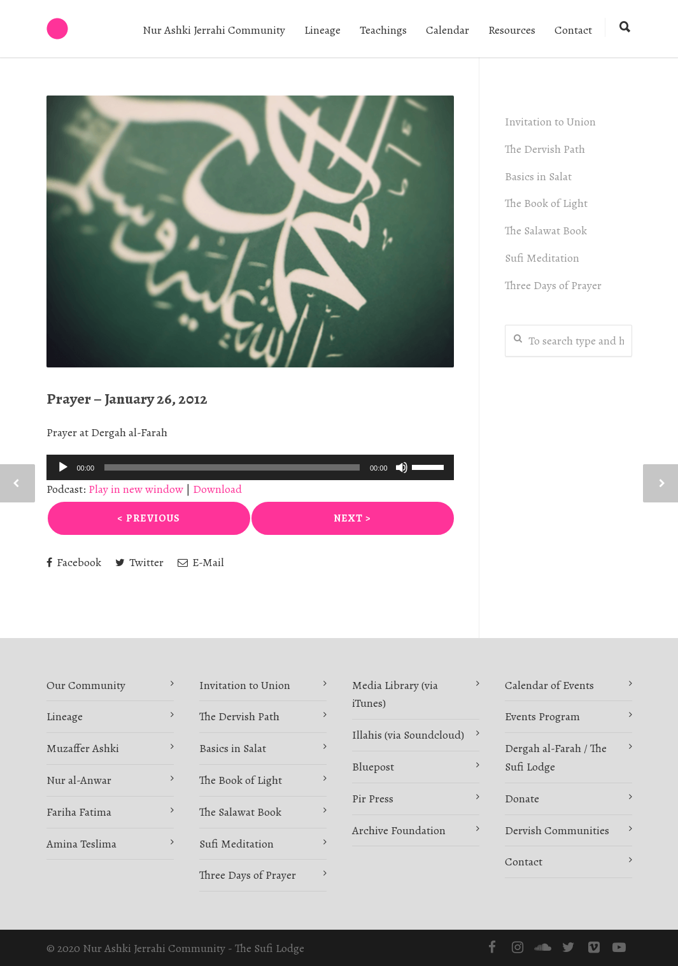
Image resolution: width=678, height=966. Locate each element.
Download (217, 489)
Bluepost (373, 766)
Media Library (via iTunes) (395, 694)
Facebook (73, 562)
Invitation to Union (550, 121)
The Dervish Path (545, 149)
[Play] (63, 467)
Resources (511, 30)
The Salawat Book (546, 230)
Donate (522, 798)
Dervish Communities (557, 830)
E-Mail (201, 562)
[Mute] (401, 467)
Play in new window (135, 489)
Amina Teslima (81, 843)
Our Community (85, 685)
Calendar (447, 30)
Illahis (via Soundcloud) (408, 734)
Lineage (322, 30)
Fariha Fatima (78, 812)
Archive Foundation (399, 830)
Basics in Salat (538, 176)
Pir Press (372, 798)
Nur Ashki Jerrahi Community (214, 30)
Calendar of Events (549, 685)
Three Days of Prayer (553, 285)
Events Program (542, 716)
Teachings (383, 30)
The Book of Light (546, 203)
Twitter (139, 562)
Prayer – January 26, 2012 (127, 398)
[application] (250, 467)
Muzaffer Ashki (82, 748)
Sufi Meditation (542, 258)
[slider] (232, 467)
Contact (573, 30)
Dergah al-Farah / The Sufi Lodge (556, 757)
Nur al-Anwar (78, 780)
